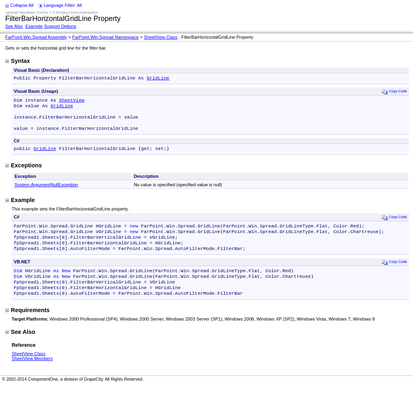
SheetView (71, 101)
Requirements (27, 324)
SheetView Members (32, 373)
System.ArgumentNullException (46, 191)
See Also (14, 26)
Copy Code (394, 92)
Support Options (60, 26)
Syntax (17, 61)
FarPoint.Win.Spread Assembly (36, 37)
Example (34, 26)
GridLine (158, 78)
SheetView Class (161, 37)
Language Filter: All (63, 5)
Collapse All (21, 5)
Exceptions (23, 172)
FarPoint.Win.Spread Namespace (105, 37)
